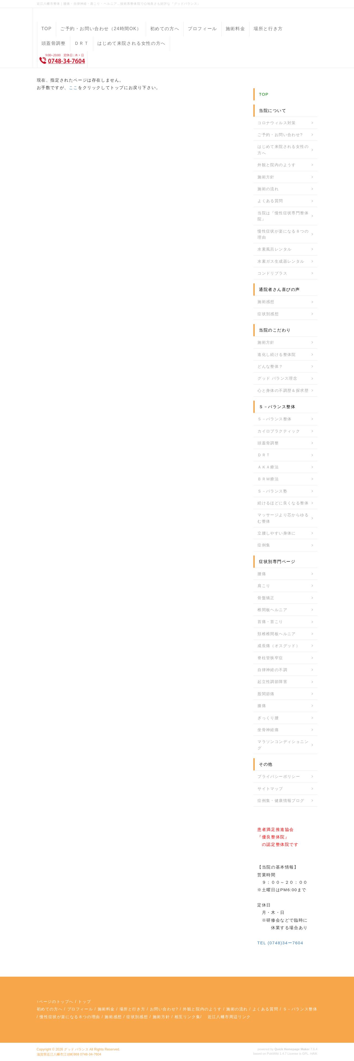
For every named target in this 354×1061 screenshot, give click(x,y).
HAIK (313, 1053)
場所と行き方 (268, 28)
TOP (46, 28)
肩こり (263, 585)
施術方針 (266, 177)
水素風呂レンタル (274, 249)
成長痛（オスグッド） (278, 645)
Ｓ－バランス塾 (272, 491)
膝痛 (261, 705)
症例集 (263, 545)
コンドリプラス (272, 273)
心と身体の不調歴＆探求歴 (283, 390)
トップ (84, 1001)
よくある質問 (270, 201)
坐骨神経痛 (268, 730)
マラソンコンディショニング (283, 744)
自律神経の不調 (272, 670)
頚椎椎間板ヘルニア (276, 634)
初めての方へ (164, 28)
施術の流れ (268, 189)
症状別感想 (268, 314)
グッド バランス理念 (277, 378)
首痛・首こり (270, 621)
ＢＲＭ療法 (268, 479)
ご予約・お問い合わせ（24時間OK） (101, 28)
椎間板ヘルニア (272, 610)
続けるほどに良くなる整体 (283, 503)
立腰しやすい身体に (276, 533)
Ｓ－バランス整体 (274, 419)
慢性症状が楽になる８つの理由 (283, 234)
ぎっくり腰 (268, 718)
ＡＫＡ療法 (268, 467)
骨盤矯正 (266, 598)
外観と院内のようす (276, 165)
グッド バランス (76, 1049)
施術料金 (235, 28)
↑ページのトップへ (55, 1001)
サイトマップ (270, 788)
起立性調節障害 (272, 681)
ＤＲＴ (81, 43)
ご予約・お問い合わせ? (280, 134)
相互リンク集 (188, 1017)
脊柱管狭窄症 (270, 658)
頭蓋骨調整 (53, 43)
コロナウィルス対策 (276, 123)
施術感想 (266, 301)
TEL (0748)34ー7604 (280, 942)
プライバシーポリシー (278, 776)
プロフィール (202, 28)
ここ (73, 87)
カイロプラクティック (278, 431)
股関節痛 (266, 694)
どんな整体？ (270, 366)
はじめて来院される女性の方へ (131, 43)
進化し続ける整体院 (276, 354)
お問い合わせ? (164, 1009)
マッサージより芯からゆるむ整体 (283, 518)
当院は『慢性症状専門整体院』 (283, 216)
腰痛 (261, 574)
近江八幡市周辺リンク (229, 1017)
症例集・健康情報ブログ (280, 800)
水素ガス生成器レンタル (280, 261)
